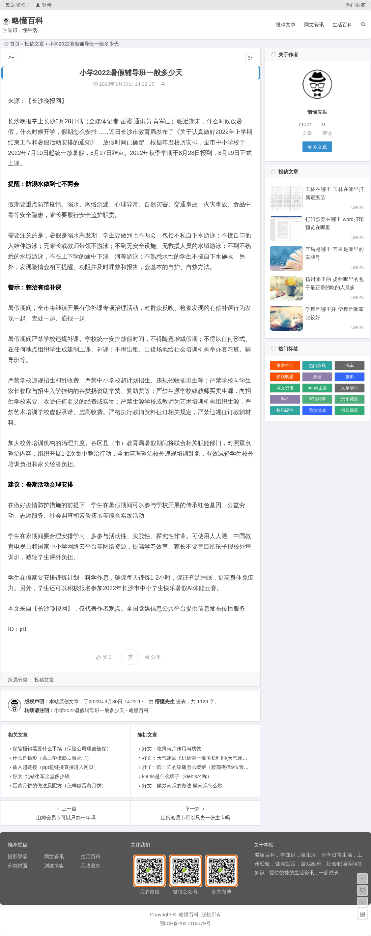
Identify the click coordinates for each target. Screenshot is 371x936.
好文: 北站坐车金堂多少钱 (41, 776)
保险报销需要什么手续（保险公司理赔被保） (62, 748)
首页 (12, 43)
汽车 (349, 365)
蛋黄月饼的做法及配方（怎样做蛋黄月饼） (59, 785)
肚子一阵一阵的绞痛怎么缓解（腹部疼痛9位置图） (197, 767)
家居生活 (285, 365)
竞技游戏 (317, 410)
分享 (153, 657)
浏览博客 (54, 865)
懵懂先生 (165, 701)
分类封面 (17, 865)
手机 (285, 399)
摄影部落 (349, 410)
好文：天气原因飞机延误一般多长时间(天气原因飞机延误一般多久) (215, 758)
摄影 (349, 376)
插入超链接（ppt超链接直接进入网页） (56, 767)
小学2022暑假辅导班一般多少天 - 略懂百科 (101, 710)
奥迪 (317, 376)
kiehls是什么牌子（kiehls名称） (177, 776)
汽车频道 (349, 399)
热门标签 (356, 5)
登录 (44, 5)
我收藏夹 (90, 865)
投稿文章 (286, 24)
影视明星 (285, 376)
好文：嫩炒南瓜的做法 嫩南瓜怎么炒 (182, 785)
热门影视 (317, 365)
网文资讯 (314, 24)
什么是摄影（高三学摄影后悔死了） (52, 758)
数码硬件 (285, 410)
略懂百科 (36, 20)
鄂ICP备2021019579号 (185, 923)
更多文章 (317, 147)
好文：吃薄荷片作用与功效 (171, 748)
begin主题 (317, 387)
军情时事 (317, 399)
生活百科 (342, 24)
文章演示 (349, 387)
